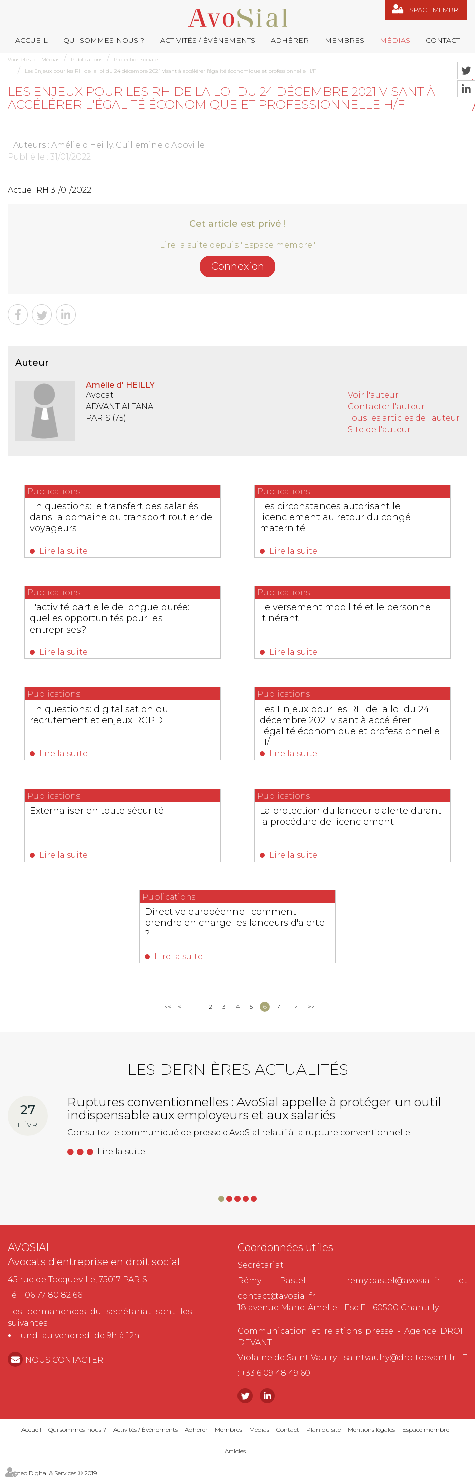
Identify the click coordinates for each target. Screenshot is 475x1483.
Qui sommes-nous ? (103, 40)
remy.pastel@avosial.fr (393, 1286)
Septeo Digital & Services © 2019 (52, 1478)
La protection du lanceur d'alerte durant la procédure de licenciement (351, 819)
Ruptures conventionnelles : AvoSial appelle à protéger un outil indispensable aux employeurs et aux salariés (254, 1114)
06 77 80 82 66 (53, 1300)
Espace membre (433, 10)
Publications (86, 59)
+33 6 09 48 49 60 (275, 1378)
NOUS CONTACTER (64, 1365)
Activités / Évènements (207, 40)
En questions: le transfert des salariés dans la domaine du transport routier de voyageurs (122, 517)
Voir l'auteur (373, 395)
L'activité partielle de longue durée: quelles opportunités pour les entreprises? (117, 620)
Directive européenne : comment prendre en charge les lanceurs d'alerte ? (228, 927)
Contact (443, 40)
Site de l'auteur (379, 429)
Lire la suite (71, 551)
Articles (235, 1456)
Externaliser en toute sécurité (105, 813)
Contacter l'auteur (386, 406)
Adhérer (290, 40)
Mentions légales (371, 1435)
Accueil (31, 40)
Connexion (237, 266)
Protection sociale (136, 59)
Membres (344, 40)
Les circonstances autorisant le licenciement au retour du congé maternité (343, 517)
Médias (395, 40)
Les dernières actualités (237, 1075)
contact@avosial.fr (276, 1301)
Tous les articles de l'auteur (404, 418)
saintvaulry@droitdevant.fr (400, 1363)
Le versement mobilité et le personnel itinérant (330, 614)
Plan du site (323, 1435)
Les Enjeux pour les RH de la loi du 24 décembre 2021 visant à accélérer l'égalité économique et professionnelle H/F (170, 71)
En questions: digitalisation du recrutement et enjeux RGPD (107, 717)
